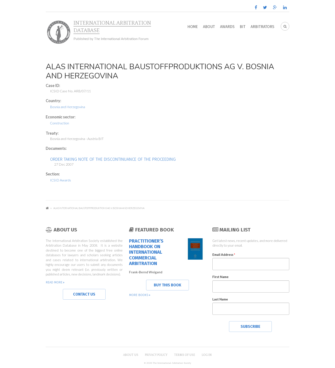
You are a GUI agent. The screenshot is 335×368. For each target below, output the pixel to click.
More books (138, 295)
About (209, 26)
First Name (220, 277)
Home (192, 26)
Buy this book (167, 285)
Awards (227, 26)
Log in (207, 354)
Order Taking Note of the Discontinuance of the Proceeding (113, 159)
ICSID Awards (60, 180)
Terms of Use (184, 354)
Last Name (220, 299)
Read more (54, 282)
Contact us (84, 294)
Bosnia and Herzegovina (67, 107)
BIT (242, 26)
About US (130, 354)
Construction (59, 123)
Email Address (223, 254)
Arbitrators (262, 26)
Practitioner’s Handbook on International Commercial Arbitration (146, 252)
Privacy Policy (156, 354)
